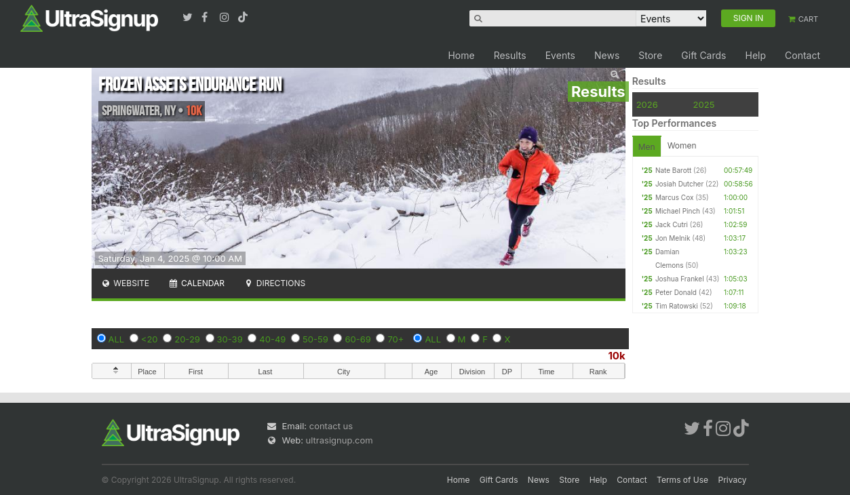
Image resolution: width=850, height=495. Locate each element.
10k (616, 355)
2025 (704, 104)
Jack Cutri (671, 224)
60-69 (357, 339)
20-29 (187, 339)
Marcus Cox (674, 197)
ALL (117, 339)
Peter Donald (676, 292)
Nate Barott (673, 170)
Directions (274, 283)
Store (650, 55)
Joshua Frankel (679, 279)
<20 (149, 339)
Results (510, 55)
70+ (395, 339)
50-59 (315, 339)
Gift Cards (703, 55)
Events (560, 55)
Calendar (196, 283)
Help (755, 55)
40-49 (272, 339)
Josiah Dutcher (679, 184)
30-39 (230, 339)
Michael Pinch (677, 211)
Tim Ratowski (676, 306)
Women (682, 145)
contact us (331, 425)
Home (461, 55)
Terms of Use (682, 480)
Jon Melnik (673, 238)
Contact (802, 55)
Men (646, 147)
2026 (647, 104)
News (606, 55)
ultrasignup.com (339, 440)
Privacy (732, 480)
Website (125, 283)
